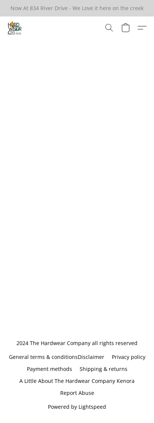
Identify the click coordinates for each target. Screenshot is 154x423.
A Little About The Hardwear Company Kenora (77, 380)
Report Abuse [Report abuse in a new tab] (77, 392)
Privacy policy (128, 356)
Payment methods (49, 368)
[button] (14, 27)
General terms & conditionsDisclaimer (56, 356)
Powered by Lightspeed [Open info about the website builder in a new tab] (77, 406)
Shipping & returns (103, 368)
